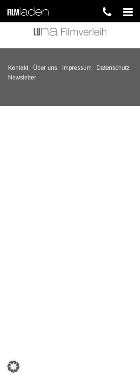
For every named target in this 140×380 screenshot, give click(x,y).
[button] (13, 366)
